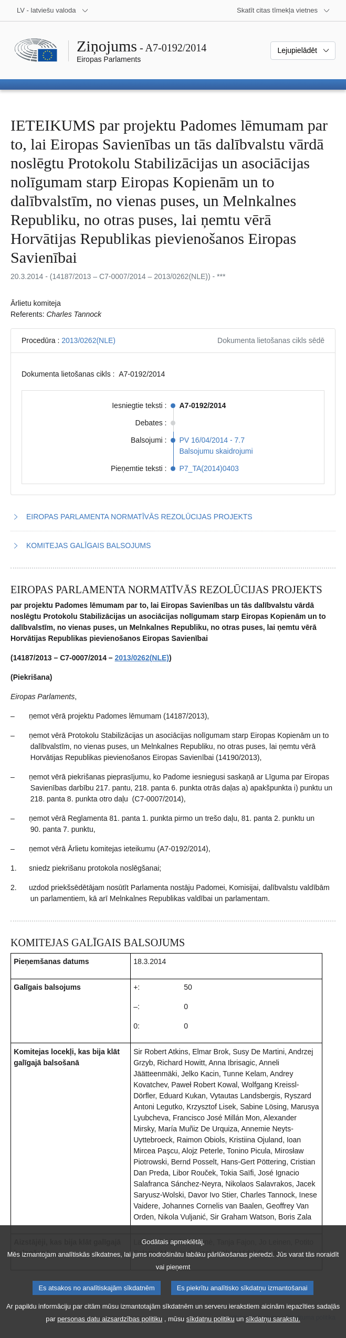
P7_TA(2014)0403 (209, 468)
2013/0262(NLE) (88, 340)
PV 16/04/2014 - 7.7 (212, 440)
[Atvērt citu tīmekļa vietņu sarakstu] (283, 10)
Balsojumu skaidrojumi (216, 451)
